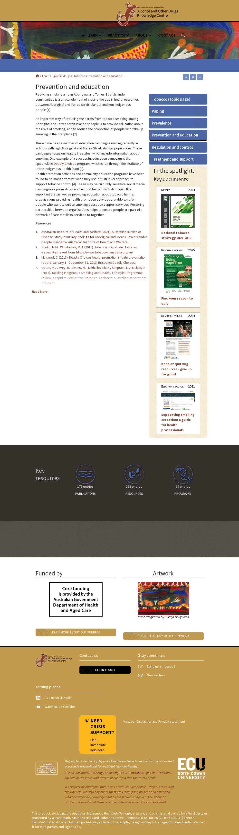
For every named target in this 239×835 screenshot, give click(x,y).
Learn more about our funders (76, 632)
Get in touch (105, 670)
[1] (48, 109)
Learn (92, 35)
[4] (74, 184)
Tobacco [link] (53, 65)
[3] (81, 168)
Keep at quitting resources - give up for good (176, 369)
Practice (118, 35)
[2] (75, 134)
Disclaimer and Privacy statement (160, 721)
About (143, 35)
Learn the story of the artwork (163, 636)
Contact (167, 35)
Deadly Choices (65, 163)
